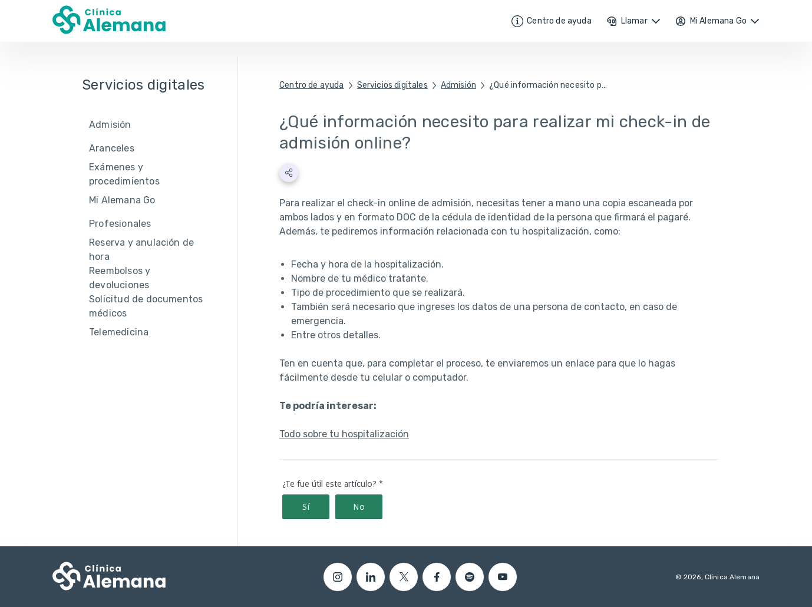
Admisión (458, 85)
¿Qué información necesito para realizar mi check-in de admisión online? (548, 85)
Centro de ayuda (311, 85)
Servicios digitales (392, 85)
